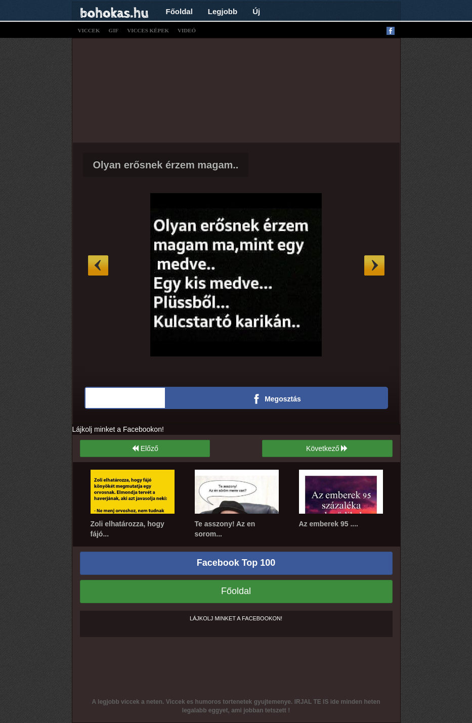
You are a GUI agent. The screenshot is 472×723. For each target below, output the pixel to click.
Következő (327, 448)
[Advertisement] (262, 89)
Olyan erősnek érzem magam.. (166, 164)
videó (187, 30)
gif (114, 30)
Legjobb (222, 11)
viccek (89, 30)
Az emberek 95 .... (329, 524)
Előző (145, 448)
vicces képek (148, 30)
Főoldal (179, 11)
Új (256, 11)
